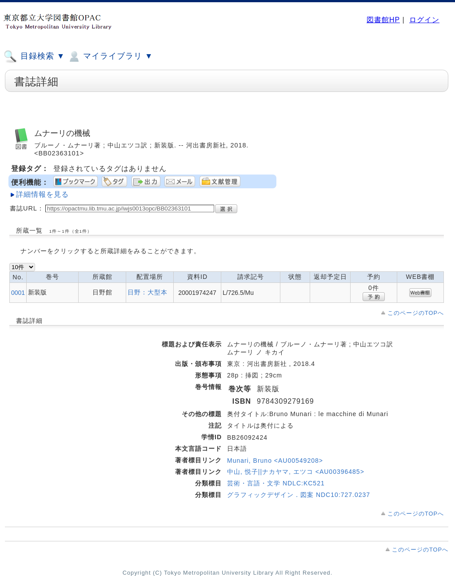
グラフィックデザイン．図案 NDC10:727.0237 (298, 494)
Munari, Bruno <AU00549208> (275, 460)
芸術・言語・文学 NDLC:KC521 (276, 483)
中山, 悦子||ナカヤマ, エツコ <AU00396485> (295, 471)
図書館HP (383, 20)
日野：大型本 (148, 292)
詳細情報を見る (42, 194)
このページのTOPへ (415, 313)
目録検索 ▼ (34, 56)
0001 (18, 292)
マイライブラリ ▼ (110, 56)
